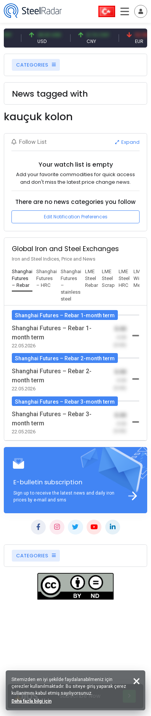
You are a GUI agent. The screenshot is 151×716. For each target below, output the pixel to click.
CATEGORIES (36, 64)
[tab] (22, 278)
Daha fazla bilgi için (31, 701)
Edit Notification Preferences (76, 216)
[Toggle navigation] (140, 11)
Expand (127, 142)
